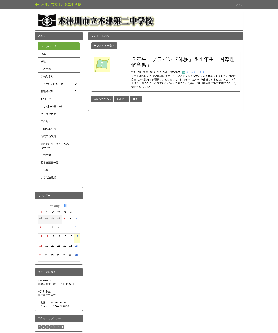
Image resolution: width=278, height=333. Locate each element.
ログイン (238, 4)
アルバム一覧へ (104, 45)
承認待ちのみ (102, 99)
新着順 (121, 99)
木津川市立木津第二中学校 (61, 4)
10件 (135, 99)
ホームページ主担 (193, 72)
